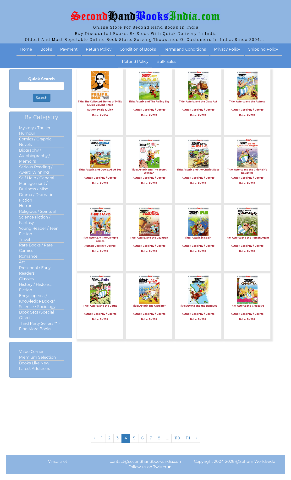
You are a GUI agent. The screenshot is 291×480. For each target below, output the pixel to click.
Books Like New (34, 363)
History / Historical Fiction (36, 287)
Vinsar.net (57, 461)
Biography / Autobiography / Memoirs (34, 156)
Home (26, 49)
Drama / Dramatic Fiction (36, 197)
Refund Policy (135, 61)
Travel (24, 239)
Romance (28, 256)
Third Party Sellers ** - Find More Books (39, 326)
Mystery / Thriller (35, 128)
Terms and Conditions (185, 49)
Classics (26, 279)
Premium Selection (37, 357)
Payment (69, 49)
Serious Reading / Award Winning (36, 170)
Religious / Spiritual (37, 211)
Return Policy (98, 49)
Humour (27, 133)
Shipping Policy (263, 49)
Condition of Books (138, 49)
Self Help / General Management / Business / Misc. (36, 183)
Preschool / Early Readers (35, 271)
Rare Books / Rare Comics (36, 248)
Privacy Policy (227, 49)
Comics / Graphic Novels (35, 142)
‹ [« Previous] (94, 438)
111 (188, 438)
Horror (25, 205)
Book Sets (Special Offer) (36, 315)
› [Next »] (196, 438)
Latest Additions (34, 368)
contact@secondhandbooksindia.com (146, 461)
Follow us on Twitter (147, 467)
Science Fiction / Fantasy (34, 220)
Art (22, 262)
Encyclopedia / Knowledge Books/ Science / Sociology (37, 301)
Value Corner (31, 351)
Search (41, 98)
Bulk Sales (166, 61)
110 (177, 438)
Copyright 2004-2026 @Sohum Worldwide (234, 461)
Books (46, 49)
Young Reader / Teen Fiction (39, 231)
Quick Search (41, 79)
